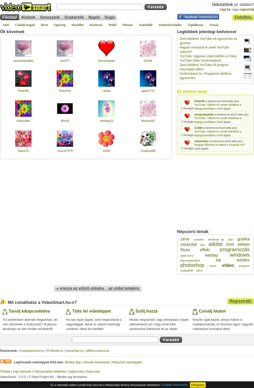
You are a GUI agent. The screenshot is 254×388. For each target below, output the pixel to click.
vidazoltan (23, 121)
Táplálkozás (195, 25)
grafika (243, 239)
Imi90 (106, 151)
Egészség (59, 25)
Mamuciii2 (148, 121)
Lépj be (225, 9)
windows (240, 255)
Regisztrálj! (241, 301)
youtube (199, 239)
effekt (205, 250)
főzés (185, 250)
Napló (94, 17)
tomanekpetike (23, 61)
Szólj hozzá (146, 311)
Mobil (112, 25)
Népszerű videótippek (127, 362)
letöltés (243, 260)
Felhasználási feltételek (50, 371)
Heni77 (65, 61)
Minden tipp (73, 362)
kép (202, 244)
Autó (6, 25)
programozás (235, 249)
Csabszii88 (148, 151)
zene (184, 239)
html (230, 244)
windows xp (216, 239)
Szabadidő (145, 25)
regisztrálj (246, 9)
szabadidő (186, 270)
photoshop (192, 265)
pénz (200, 270)
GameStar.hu (75, 351)
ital (218, 260)
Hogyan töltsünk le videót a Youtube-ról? (219, 144)
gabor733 (148, 91)
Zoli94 (148, 61)
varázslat (188, 244)
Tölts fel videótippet (91, 311)
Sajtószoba (76, 371)
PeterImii (65, 91)
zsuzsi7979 (65, 151)
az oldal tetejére (124, 288)
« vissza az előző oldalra (80, 288)
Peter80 (23, 91)
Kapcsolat (93, 371)
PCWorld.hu (54, 351)
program (244, 265)
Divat (44, 25)
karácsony (186, 255)
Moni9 (65, 121)
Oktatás (127, 25)
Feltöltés (243, 17)
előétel (244, 244)
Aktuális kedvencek (96, 362)
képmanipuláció (190, 260)
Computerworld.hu (31, 351)
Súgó (110, 17)
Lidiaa (106, 91)
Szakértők (74, 17)
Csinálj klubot (212, 311)
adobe (215, 244)
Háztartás (96, 25)
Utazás (214, 25)
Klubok (28, 17)
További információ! (174, 385)
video (228, 265)
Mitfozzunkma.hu (98, 351)
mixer (213, 265)
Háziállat (78, 25)
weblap (211, 255)
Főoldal (9, 17)
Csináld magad (25, 25)
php (230, 239)
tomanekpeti (106, 61)
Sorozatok (50, 17)
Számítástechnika (170, 25)
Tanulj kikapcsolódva (29, 311)
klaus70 (23, 151)
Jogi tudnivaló (22, 371)
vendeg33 (106, 121)
